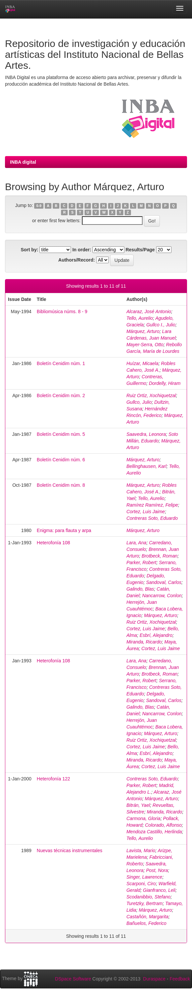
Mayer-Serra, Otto (144, 344)
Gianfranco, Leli (159, 890)
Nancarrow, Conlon (162, 595)
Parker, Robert (141, 562)
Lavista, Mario (140, 850)
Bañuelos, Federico (146, 923)
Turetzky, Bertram (144, 903)
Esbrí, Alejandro (156, 635)
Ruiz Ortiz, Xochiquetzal (151, 395)
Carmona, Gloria (143, 818)
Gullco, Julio (139, 402)
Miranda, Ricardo (144, 641)
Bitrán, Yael (138, 805)
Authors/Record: (76, 260)
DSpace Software (73, 978)
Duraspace (154, 978)
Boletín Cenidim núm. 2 (61, 395)
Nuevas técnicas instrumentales (69, 850)
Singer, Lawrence (144, 877)
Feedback (180, 978)
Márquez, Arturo (143, 331)
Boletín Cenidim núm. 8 (61, 485)
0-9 (38, 206)
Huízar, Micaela (142, 363)
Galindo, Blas (140, 589)
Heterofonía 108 (53, 542)
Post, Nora (157, 870)
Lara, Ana (136, 542)
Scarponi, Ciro (141, 883)
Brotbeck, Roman (159, 556)
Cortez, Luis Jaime (145, 511)
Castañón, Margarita (147, 916)
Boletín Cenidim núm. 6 (61, 459)
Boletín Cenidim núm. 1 (61, 363)
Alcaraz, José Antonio (148, 311)
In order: (81, 249)
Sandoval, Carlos (163, 582)
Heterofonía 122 (53, 778)
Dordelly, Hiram (164, 383)
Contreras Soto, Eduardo (152, 518)
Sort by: (29, 249)
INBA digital (23, 162)
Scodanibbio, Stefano (148, 896)
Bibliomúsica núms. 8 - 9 (62, 311)
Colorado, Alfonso (163, 825)
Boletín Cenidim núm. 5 (61, 434)
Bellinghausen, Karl (146, 466)
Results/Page (140, 249)
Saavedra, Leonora (146, 434)
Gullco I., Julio (160, 324)
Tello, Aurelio (139, 318)
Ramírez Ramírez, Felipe (152, 505)
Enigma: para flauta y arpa (64, 530)
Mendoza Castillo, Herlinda (154, 831)
